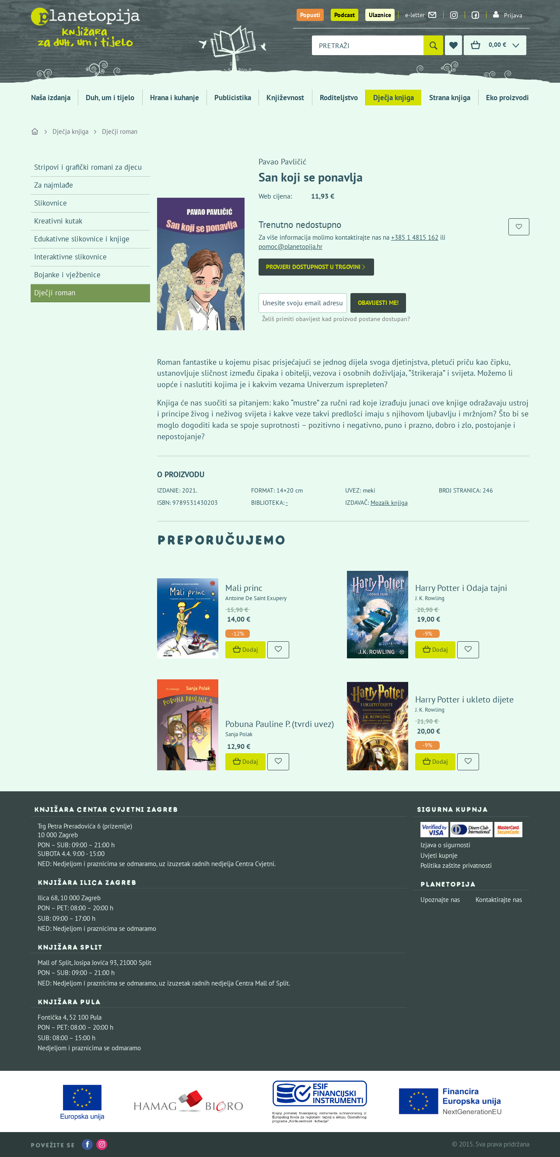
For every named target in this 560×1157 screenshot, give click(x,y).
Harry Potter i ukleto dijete (464, 699)
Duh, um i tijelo (110, 97)
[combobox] (368, 45)
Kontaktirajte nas (499, 899)
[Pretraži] (433, 45)
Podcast (344, 15)
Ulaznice (380, 15)
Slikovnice (50, 203)
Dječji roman (119, 131)
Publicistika (232, 97)
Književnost (285, 97)
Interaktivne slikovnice (70, 257)
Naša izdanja (50, 97)
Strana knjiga (449, 97)
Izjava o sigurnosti (445, 845)
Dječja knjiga (393, 97)
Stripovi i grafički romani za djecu (88, 167)
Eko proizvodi (507, 97)
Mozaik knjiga (389, 503)
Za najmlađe (53, 185)
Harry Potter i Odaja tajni (461, 588)
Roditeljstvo (339, 97)
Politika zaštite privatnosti (456, 865)
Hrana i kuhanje (174, 97)
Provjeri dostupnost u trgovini (316, 267)
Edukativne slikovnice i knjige (82, 239)
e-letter (420, 15)
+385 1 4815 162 (414, 237)
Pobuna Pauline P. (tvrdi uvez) (279, 724)
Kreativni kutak (58, 221)
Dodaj (245, 650)
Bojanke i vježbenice (67, 275)
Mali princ (243, 588)
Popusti (310, 15)
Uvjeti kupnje (439, 855)
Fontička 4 (52, 1017)
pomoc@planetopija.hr (290, 246)
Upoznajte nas (440, 899)
